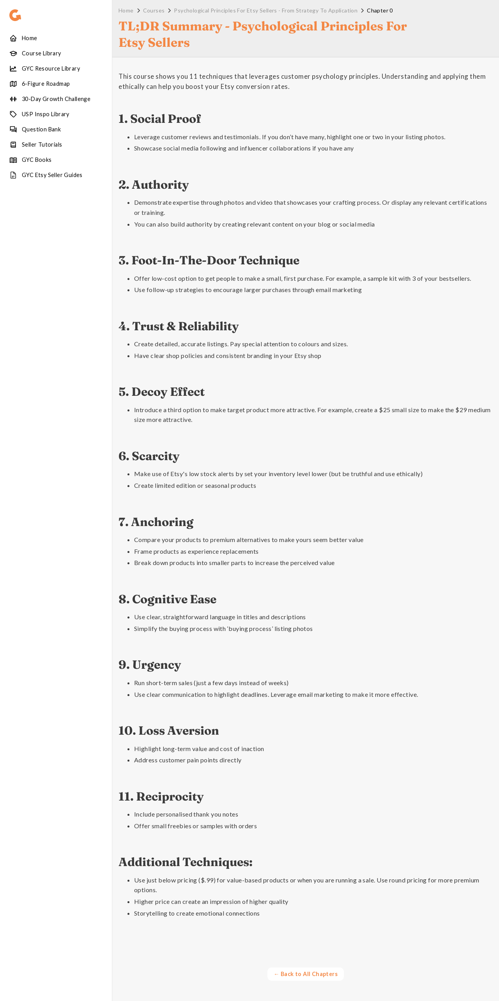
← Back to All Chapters (306, 974)
